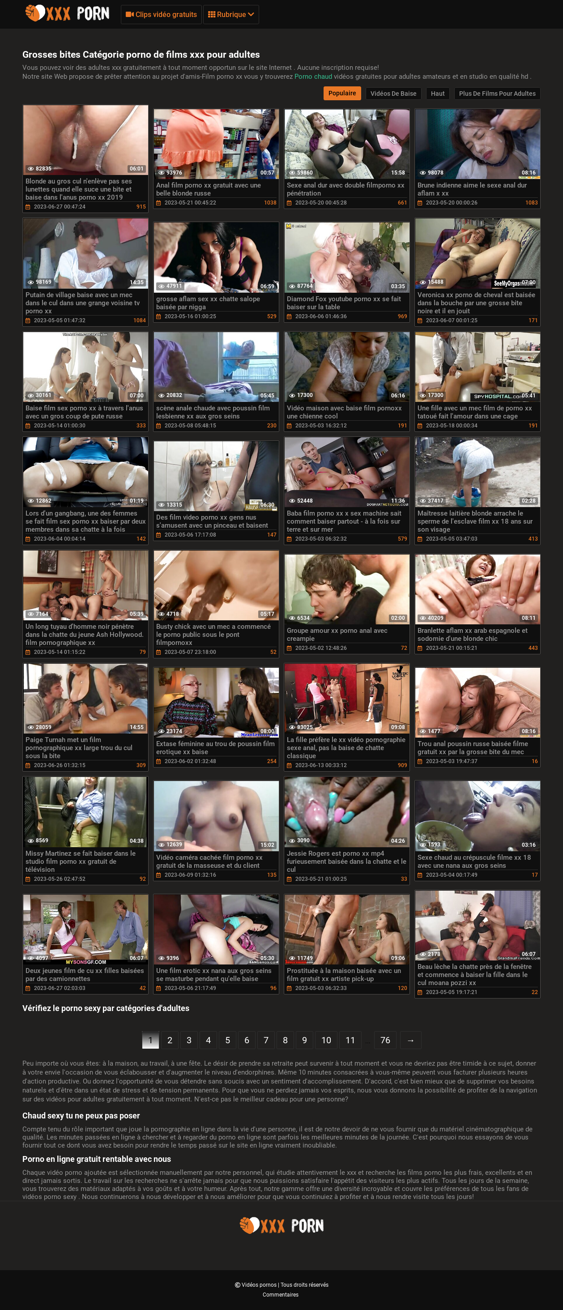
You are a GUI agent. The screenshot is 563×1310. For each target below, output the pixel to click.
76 (385, 1040)
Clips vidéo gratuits (161, 14)
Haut (438, 93)
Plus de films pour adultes (497, 93)
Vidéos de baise (394, 93)
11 (350, 1040)
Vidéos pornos (260, 1285)
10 (326, 1040)
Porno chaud (314, 77)
